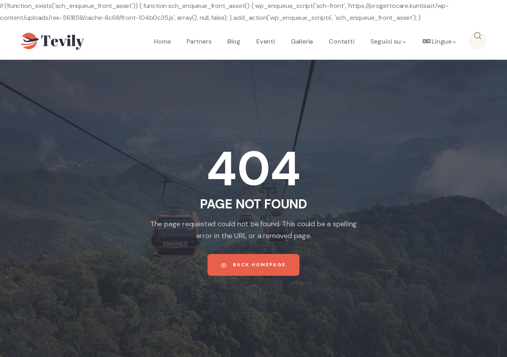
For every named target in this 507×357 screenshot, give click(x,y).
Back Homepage (253, 265)
